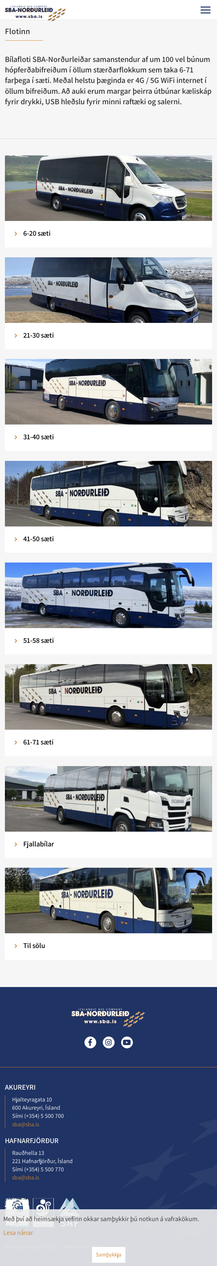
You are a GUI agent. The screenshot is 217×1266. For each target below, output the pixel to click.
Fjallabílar (38, 843)
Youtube (127, 1042)
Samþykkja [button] (108, 1254)
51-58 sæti (38, 640)
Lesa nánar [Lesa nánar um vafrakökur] (18, 1232)
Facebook (90, 1042)
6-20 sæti (37, 233)
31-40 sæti (38, 436)
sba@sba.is (25, 1124)
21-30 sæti (38, 335)
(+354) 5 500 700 (44, 1115)
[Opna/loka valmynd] (205, 10)
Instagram (109, 1042)
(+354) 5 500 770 (44, 1169)
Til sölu (34, 945)
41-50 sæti (38, 538)
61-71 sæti (38, 741)
